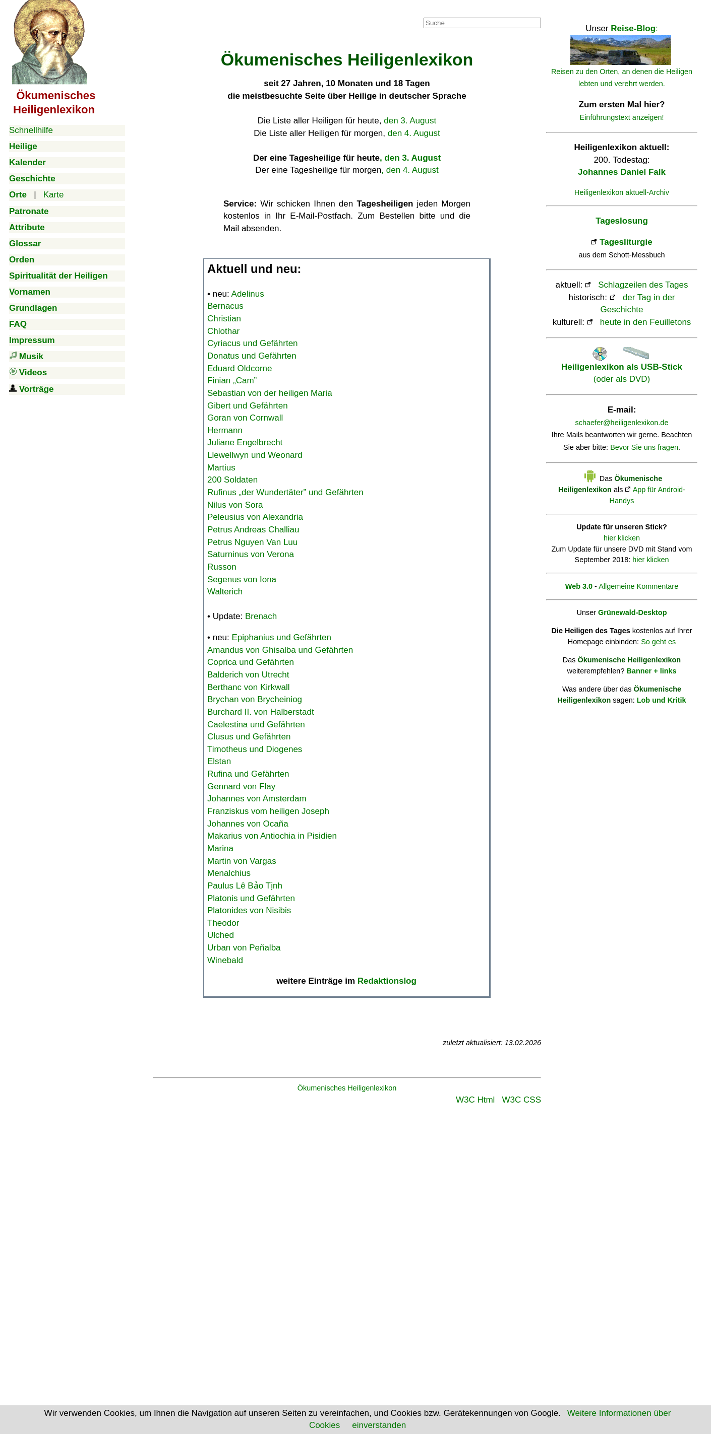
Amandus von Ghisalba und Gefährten (280, 650)
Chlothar (223, 331)
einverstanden (379, 1425)
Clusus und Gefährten (248, 736)
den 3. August (410, 120)
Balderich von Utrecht (248, 674)
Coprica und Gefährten (250, 662)
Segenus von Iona (241, 579)
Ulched (220, 935)
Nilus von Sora (235, 505)
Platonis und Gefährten (251, 898)
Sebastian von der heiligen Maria (269, 393)
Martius (221, 467)
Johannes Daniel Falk (622, 172)
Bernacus (225, 306)
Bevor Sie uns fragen (644, 447)
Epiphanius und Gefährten (282, 637)
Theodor (223, 923)
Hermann (225, 430)
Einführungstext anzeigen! (622, 117)
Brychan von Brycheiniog (254, 699)
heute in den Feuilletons (645, 322)
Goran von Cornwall (245, 418)
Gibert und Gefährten (247, 406)
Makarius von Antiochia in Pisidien (272, 836)
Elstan (219, 761)
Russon (221, 567)
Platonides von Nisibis (249, 910)
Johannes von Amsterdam (257, 798)
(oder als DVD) (621, 367)
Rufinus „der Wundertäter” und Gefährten (285, 492)
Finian (232, 380)
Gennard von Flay (241, 786)
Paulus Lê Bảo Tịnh (244, 886)
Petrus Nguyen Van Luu (252, 542)
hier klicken (622, 538)
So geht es (658, 642)
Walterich (225, 591)
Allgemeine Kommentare (638, 586)
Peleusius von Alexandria (255, 517)
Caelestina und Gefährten (256, 724)
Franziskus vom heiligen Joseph (268, 811)
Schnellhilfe (31, 130)
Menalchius (229, 873)
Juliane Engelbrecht (244, 442)
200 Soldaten (232, 480)
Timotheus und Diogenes (254, 749)
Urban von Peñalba (244, 947)
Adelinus (247, 294)
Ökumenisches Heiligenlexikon (347, 1088)
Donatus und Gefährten (252, 356)
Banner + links (651, 671)
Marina (220, 848)
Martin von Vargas (241, 861)
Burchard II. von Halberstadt (260, 712)
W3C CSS (521, 1100)
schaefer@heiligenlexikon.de (622, 423)
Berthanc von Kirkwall (248, 687)
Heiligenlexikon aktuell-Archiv (621, 192)
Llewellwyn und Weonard (255, 455)
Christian (224, 318)
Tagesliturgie (626, 242)
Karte (53, 194)
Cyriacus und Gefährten (252, 343)
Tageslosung (622, 221)
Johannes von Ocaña (247, 824)
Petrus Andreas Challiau (253, 529)
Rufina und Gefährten (248, 774)
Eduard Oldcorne (239, 368)
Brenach (261, 616)
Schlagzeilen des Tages (643, 285)
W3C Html (475, 1100)
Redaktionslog (387, 981)
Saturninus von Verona (250, 554)
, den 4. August (409, 170)
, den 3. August (410, 158)
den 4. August (414, 133)
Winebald (225, 960)
